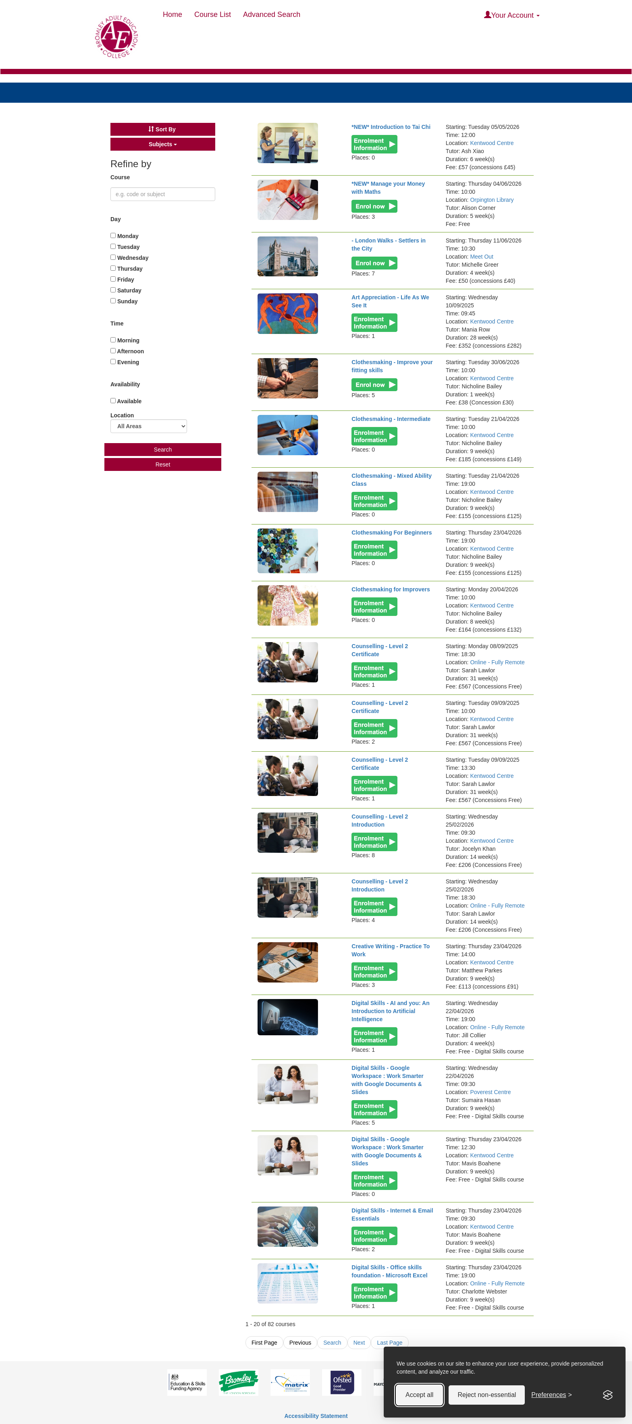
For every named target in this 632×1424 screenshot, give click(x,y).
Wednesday (129, 258)
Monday (124, 236)
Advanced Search (271, 14)
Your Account (512, 15)
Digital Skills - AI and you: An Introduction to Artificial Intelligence (390, 1011)
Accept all (419, 1394)
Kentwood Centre (492, 143)
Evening (124, 362)
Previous (300, 1342)
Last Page (389, 1342)
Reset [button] (163, 464)
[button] (162, 129)
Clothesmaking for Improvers (390, 589)
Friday (122, 279)
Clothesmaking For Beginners (391, 532)
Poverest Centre (490, 1092)
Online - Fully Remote (497, 662)
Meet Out (481, 256)
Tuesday (125, 247)
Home (172, 14)
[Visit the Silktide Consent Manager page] (608, 1395)
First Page (264, 1342)
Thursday (126, 268)
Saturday (125, 290)
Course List (212, 14)
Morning (124, 340)
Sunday (123, 301)
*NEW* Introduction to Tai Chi (390, 127)
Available (125, 401)
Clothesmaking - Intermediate (390, 419)
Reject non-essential (486, 1394)
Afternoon (127, 351)
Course (120, 177)
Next (359, 1342)
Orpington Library (492, 200)
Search (332, 1342)
